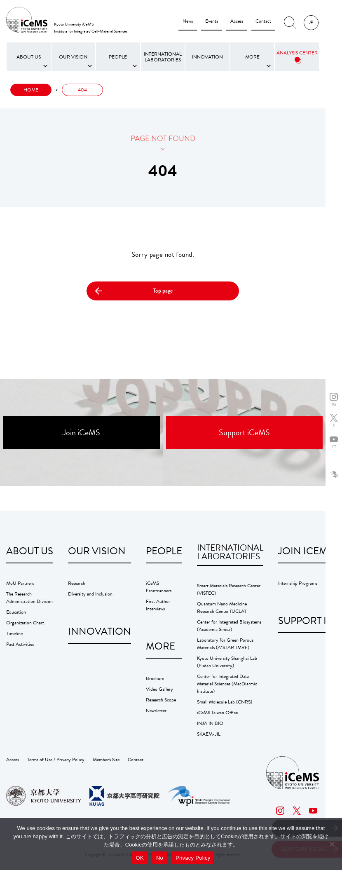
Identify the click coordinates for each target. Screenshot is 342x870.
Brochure (155, 678)
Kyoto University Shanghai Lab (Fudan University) (227, 661)
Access (236, 21)
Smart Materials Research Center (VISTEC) (228, 589)
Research (76, 583)
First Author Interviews (158, 605)
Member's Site (106, 759)
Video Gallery (159, 689)
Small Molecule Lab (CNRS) (224, 702)
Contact (263, 21)
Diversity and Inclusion (90, 594)
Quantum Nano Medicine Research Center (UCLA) (222, 607)
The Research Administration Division (29, 597)
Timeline (14, 633)
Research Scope (161, 700)
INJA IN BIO (210, 723)
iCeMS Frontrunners (158, 586)
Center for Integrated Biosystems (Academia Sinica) (229, 625)
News (188, 21)
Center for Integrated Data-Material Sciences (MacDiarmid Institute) (227, 684)
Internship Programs (297, 583)
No (159, 858)
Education (16, 612)
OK (140, 858)
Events (211, 21)
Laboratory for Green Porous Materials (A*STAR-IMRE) (225, 643)
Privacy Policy (193, 858)
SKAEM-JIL (208, 734)
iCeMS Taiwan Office (217, 712)
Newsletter (156, 710)
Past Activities (20, 644)
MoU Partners (20, 583)
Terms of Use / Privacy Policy (55, 759)
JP (311, 22)
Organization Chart (25, 622)
